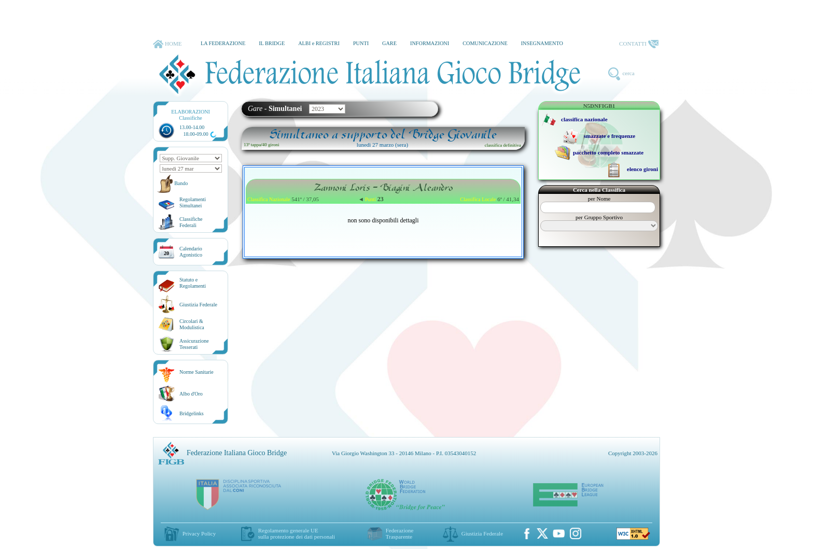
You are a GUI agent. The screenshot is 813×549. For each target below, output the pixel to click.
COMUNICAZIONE (485, 43)
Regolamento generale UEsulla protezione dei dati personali (296, 533)
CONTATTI (638, 44)
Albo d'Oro (191, 394)
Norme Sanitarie (196, 372)
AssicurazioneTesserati (194, 344)
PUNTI (361, 43)
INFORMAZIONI (429, 43)
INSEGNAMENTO (542, 43)
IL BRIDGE (272, 43)
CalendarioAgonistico (190, 252)
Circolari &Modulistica (191, 324)
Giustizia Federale (198, 304)
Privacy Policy (199, 533)
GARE (389, 43)
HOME (167, 44)
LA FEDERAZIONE (223, 43)
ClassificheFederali (190, 222)
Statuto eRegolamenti (192, 283)
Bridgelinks (191, 413)
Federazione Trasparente (400, 533)
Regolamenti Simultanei (192, 202)
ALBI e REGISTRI (319, 43)
